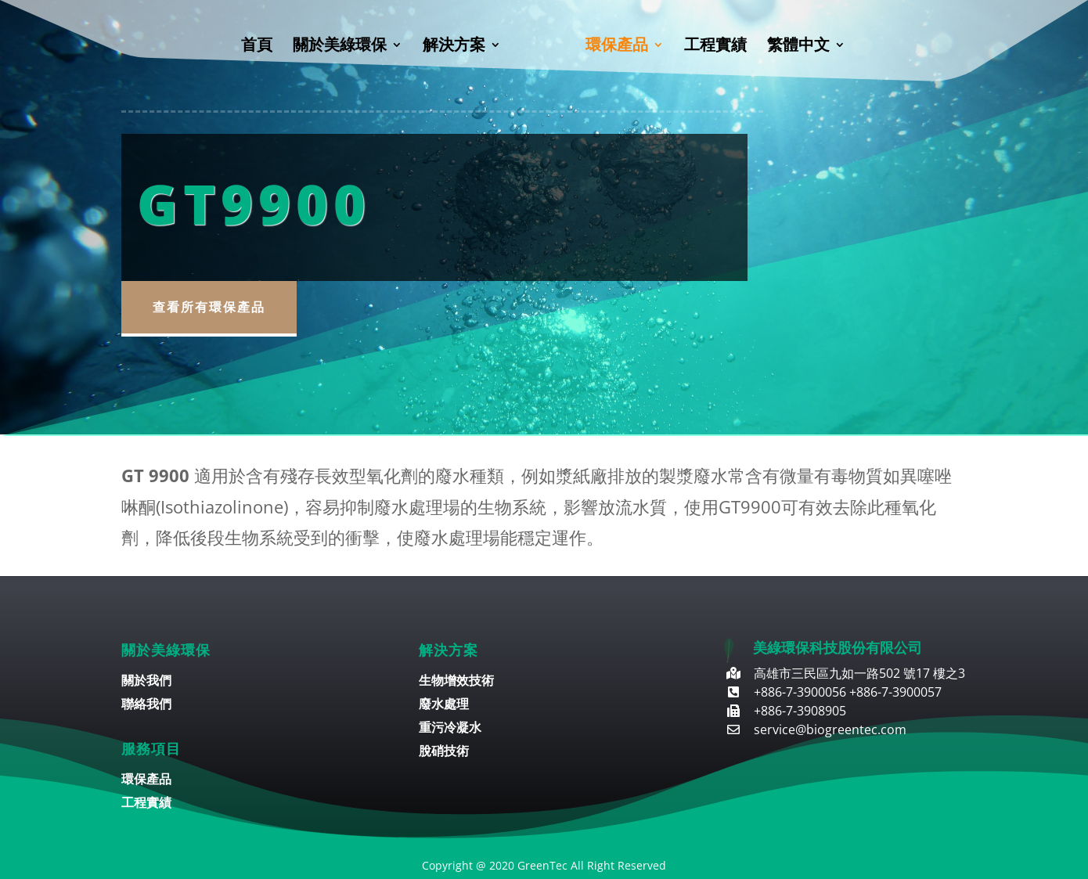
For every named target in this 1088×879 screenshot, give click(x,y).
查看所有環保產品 (209, 306)
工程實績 (715, 47)
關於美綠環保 (340, 47)
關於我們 (146, 682)
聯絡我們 (146, 705)
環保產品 (616, 47)
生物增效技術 (456, 682)
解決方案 (454, 47)
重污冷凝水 (450, 729)
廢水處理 (444, 705)
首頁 (256, 47)
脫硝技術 (444, 752)
